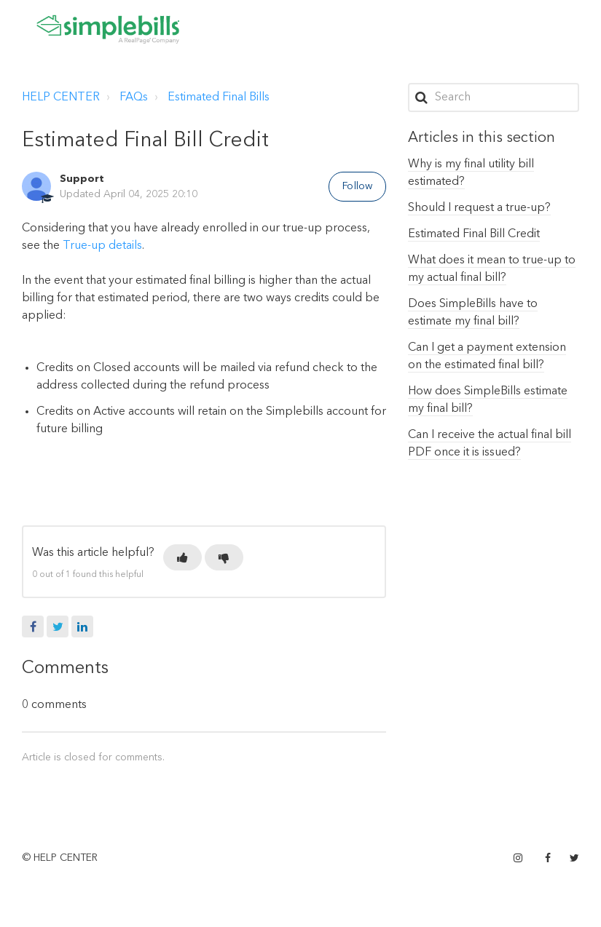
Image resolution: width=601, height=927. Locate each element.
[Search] (493, 97)
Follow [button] (357, 186)
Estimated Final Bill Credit (474, 234)
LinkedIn (82, 626)
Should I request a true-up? (479, 208)
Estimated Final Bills (219, 97)
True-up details (102, 246)
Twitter (57, 626)
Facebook (33, 626)
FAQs (133, 97)
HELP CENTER (61, 97)
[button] (182, 557)
